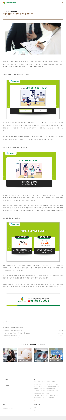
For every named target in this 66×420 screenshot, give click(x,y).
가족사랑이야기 (6, 327)
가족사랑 (46, 397)
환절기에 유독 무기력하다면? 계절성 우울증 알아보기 (13, 332)
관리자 (38, 418)
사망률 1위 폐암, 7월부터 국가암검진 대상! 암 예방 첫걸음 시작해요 (16, 333)
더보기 (35, 400)
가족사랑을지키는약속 (54, 386)
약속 (45, 384)
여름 (57, 391)
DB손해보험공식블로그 (39, 393)
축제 (49, 382)
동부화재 (49, 393)
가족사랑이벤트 (37, 384)
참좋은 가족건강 (14, 327)
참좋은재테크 (51, 391)
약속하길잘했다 (37, 397)
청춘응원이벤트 (42, 382)
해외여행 (43, 388)
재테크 (54, 393)
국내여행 (36, 388)
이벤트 (35, 386)
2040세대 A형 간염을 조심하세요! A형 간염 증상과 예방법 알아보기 (16, 337)
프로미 (53, 382)
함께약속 (44, 391)
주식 (59, 393)
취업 (35, 382)
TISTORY (33, 418)
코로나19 (52, 397)
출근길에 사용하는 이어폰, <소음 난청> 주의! (11, 330)
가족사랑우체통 (45, 395)
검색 (30, 408)
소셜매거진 (36, 391)
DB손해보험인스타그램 (52, 388)
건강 (52, 395)
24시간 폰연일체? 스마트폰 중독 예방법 (10, 335)
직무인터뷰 (36, 395)
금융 (53, 384)
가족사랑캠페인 (43, 386)
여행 (49, 384)
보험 (57, 384)
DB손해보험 (57, 395)
